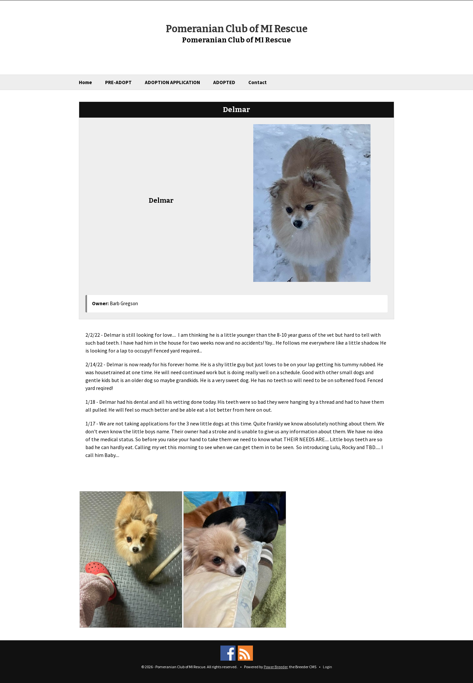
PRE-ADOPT (118, 82)
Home (85, 82)
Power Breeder (275, 666)
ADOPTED (224, 82)
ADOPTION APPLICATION (172, 82)
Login (327, 666)
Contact (257, 82)
